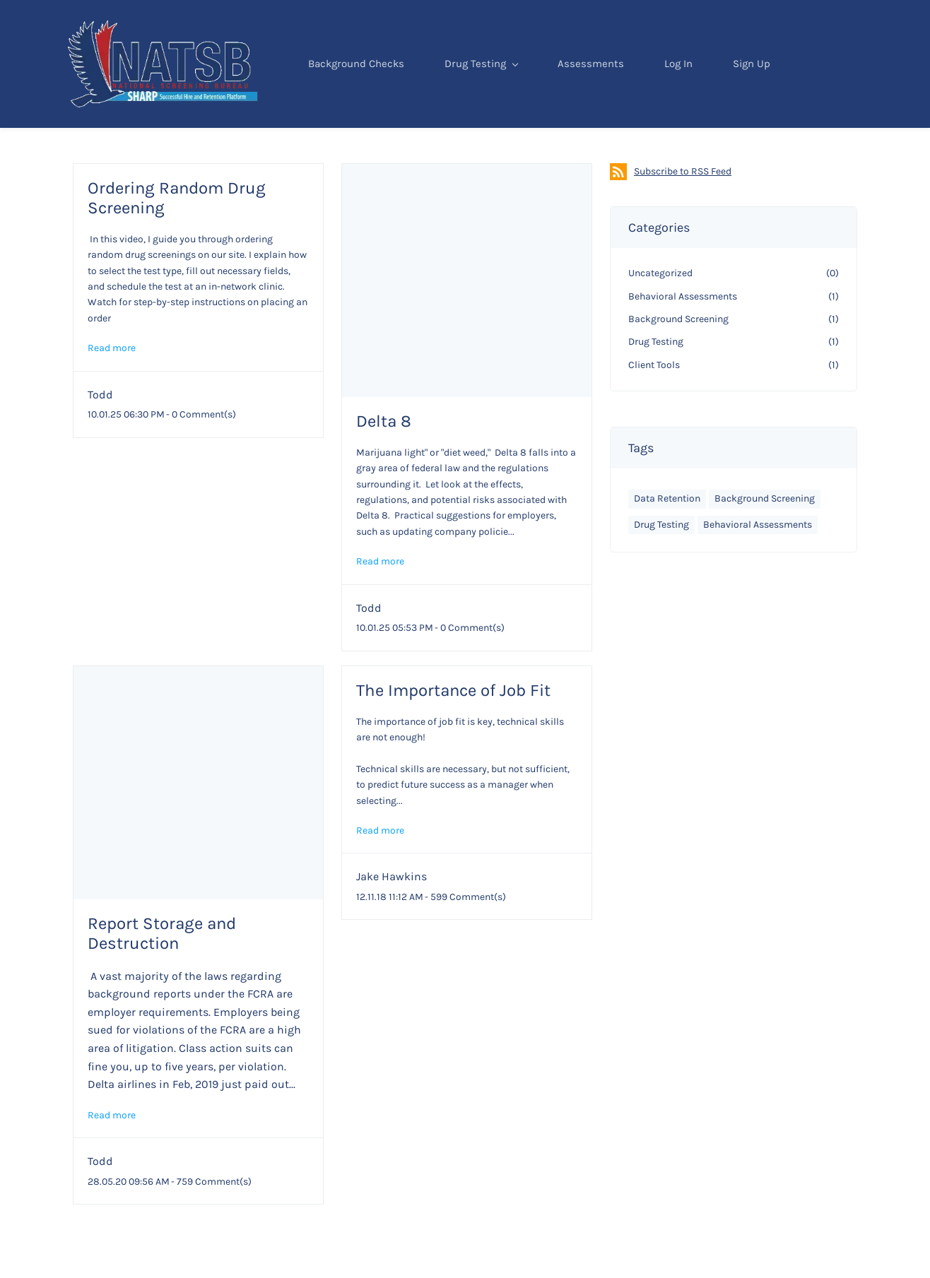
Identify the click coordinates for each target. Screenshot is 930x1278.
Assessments (596, 99)
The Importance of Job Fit (453, 728)
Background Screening (678, 357)
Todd (100, 432)
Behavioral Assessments (682, 335)
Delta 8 (383, 459)
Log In (683, 99)
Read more (112, 386)
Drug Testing (486, 99)
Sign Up (756, 99)
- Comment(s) (201, 452)
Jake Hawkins (391, 914)
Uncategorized (660, 311)
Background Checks (361, 99)
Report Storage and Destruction (162, 971)
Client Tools (654, 403)
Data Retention (667, 537)
